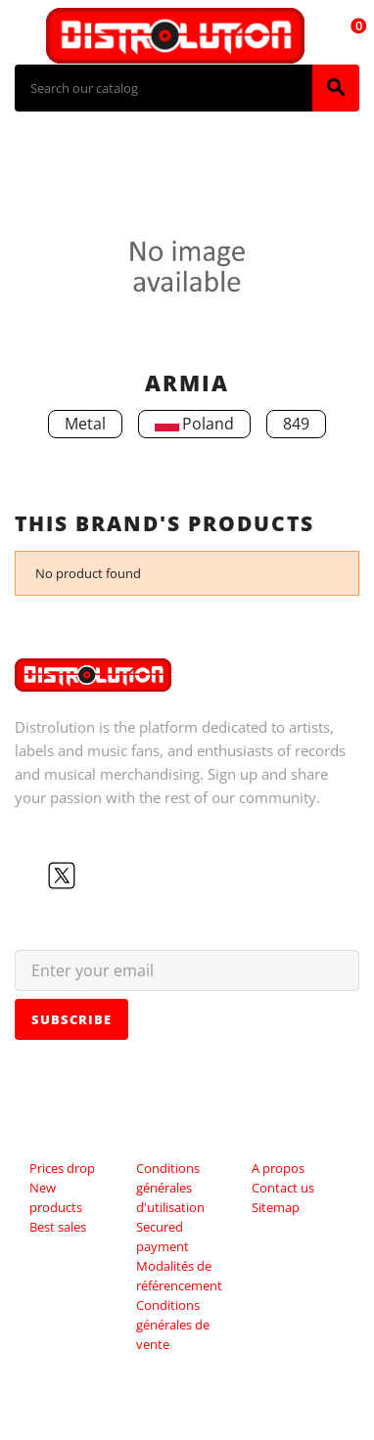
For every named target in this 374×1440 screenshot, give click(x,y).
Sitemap (276, 1207)
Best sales (57, 1227)
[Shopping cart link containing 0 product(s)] (347, 35)
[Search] (163, 88)
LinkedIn (155, 875)
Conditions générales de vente (173, 1324)
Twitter (61, 875)
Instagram (124, 875)
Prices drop (62, 1168)
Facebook (30, 875)
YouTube (93, 875)
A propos (278, 1168)
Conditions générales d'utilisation (170, 1187)
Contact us (283, 1187)
